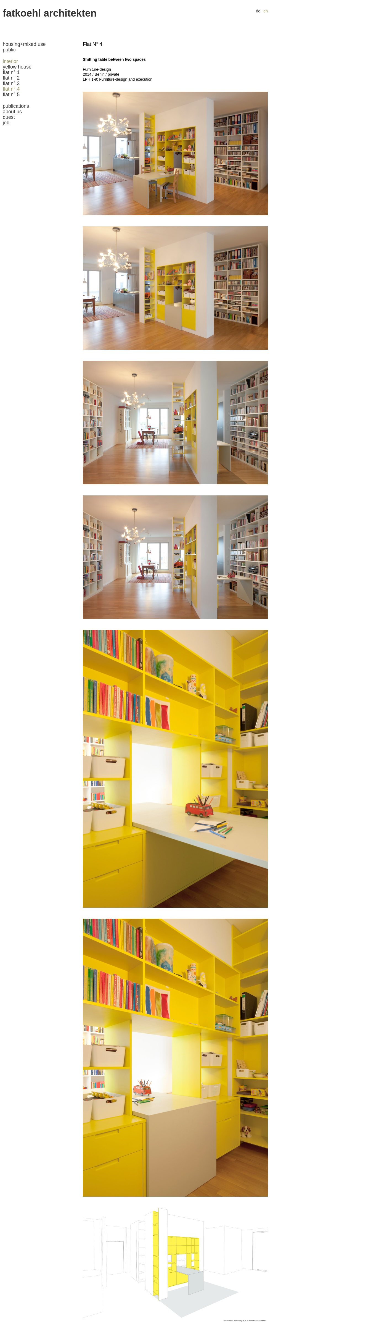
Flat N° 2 (11, 78)
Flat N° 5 (11, 94)
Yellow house (17, 67)
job (6, 122)
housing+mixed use (24, 44)
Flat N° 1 (11, 72)
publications (16, 106)
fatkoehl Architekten (50, 13)
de (258, 11)
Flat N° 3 (11, 83)
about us (12, 111)
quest (9, 117)
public (9, 49)
